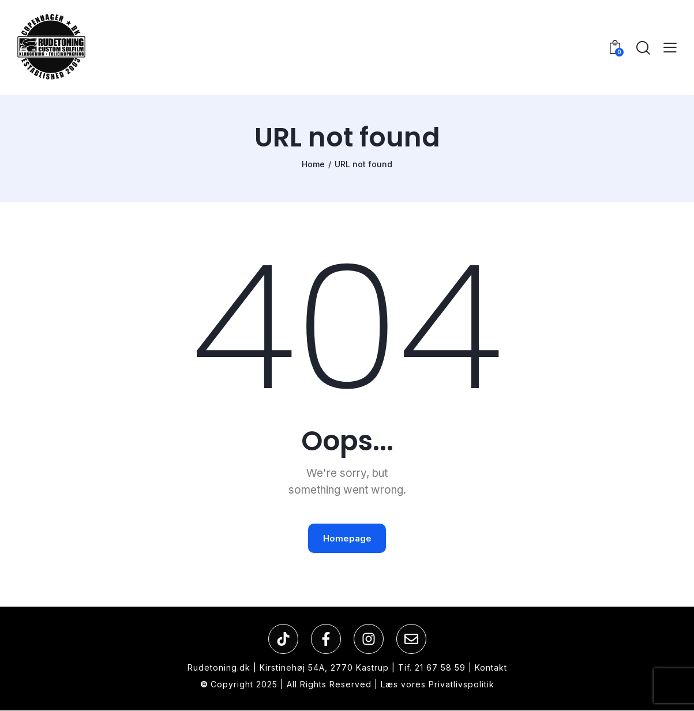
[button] (670, 47)
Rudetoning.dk (218, 668)
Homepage (347, 538)
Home (313, 165)
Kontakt (491, 668)
